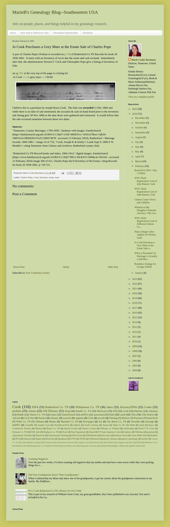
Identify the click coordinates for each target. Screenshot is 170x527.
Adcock (16, 418)
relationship (128, 428)
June (137, 146)
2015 (135, 317)
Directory (96, 442)
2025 (135, 109)
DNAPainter (91, 435)
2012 (135, 332)
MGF (131, 442)
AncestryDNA (128, 407)
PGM (52, 446)
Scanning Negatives (38, 459)
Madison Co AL (151, 442)
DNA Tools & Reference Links (34, 33)
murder (145, 439)
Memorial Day (21, 446)
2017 (135, 308)
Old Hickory (50, 411)
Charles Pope (26, 177)
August (139, 137)
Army (24, 442)
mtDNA (16, 425)
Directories (106, 435)
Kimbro (154, 435)
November (140, 122)
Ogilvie (77, 425)
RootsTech (152, 418)
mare (57, 177)
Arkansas (153, 411)
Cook (36, 177)
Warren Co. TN (37, 414)
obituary (54, 418)
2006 (135, 360)
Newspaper (88, 421)
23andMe (29, 425)
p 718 (67, 54)
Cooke (148, 407)
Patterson (27, 439)
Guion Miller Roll (139, 435)
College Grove (83, 442)
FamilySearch (68, 414)
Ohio (133, 414)
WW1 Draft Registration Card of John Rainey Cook (145, 191)
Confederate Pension (21, 428)
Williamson (94, 439)
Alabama (39, 421)
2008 (135, 351)
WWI (73, 439)
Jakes (109, 407)
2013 (135, 327)
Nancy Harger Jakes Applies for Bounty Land (145, 234)
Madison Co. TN (51, 432)
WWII (82, 439)
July (137, 142)
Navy (64, 432)
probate (16, 411)
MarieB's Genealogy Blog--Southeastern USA (55, 12)
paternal (150, 432)
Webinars (139, 432)
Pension (42, 418)
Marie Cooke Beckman (143, 59)
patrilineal (104, 446)
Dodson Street (121, 435)
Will (115, 411)
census (32, 411)
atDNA (84, 414)
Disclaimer (88, 33)
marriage (149, 421)
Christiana (49, 442)
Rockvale (50, 439)
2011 (135, 336)
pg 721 (19, 73)
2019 (135, 298)
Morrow (126, 418)
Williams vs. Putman (109, 428)
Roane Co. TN (53, 428)
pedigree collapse (118, 446)
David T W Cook (146, 428)
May (137, 151)
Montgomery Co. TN (38, 446)
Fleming (113, 418)
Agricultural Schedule (22, 435)
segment (79, 418)
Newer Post (19, 267)
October (139, 127)
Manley (38, 428)
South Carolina (91, 425)
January (139, 273)
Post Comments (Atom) (37, 273)
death (141, 425)
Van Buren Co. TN (116, 421)
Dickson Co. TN (19, 432)
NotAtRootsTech (61, 425)
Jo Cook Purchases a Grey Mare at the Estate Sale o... (144, 245)
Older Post (113, 267)
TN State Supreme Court (109, 432)
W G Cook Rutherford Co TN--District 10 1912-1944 (54, 491)
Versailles (135, 421)
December (140, 118)
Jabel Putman (108, 442)
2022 (135, 283)
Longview (121, 442)
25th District (147, 414)
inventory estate (47, 177)
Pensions (138, 418)
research (67, 418)
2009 (135, 346)
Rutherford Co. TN (56, 407)
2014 (135, 322)
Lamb (122, 414)
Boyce (151, 425)
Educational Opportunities (65, 33)
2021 (135, 288)
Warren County (89, 428)
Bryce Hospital (36, 442)
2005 (135, 365)
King (67, 411)
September (140, 132)
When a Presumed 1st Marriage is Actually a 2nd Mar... (145, 256)
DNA (35, 407)
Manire (52, 421)
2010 (135, 341)
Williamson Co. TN (88, 407)
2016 (135, 312)
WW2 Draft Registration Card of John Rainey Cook (145, 181)
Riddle (20, 414)
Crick (91, 418)
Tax (100, 421)
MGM (138, 442)
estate (53, 414)
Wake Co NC (119, 425)
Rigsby (39, 439)
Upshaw (127, 432)
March (138, 161)
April (138, 156)
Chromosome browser (65, 442)
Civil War (29, 418)
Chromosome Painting (58, 435)
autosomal (99, 414)
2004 (135, 370)
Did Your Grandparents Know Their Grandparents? (53, 474)
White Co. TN (23, 421)
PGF (18, 439)
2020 (135, 293)
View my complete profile (141, 96)
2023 (135, 279)
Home (13, 33)
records (101, 418)
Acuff (126, 411)
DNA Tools (77, 435)
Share (91, 432)
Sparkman (62, 439)
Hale (111, 414)
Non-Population (78, 432)
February (140, 166)
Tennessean (62, 446)
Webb (132, 425)
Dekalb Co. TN (83, 411)
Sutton (105, 425)
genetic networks (90, 446)
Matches (138, 411)
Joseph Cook (44, 425)
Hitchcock (102, 411)
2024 (135, 113)
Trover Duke (75, 446)
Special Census (71, 428)
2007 (135, 356)
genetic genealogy (129, 439)
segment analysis (135, 446)
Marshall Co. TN (69, 421)
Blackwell (40, 435)
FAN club (35, 432)
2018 (135, 303)
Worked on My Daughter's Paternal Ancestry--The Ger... (145, 210)
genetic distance (110, 439)
